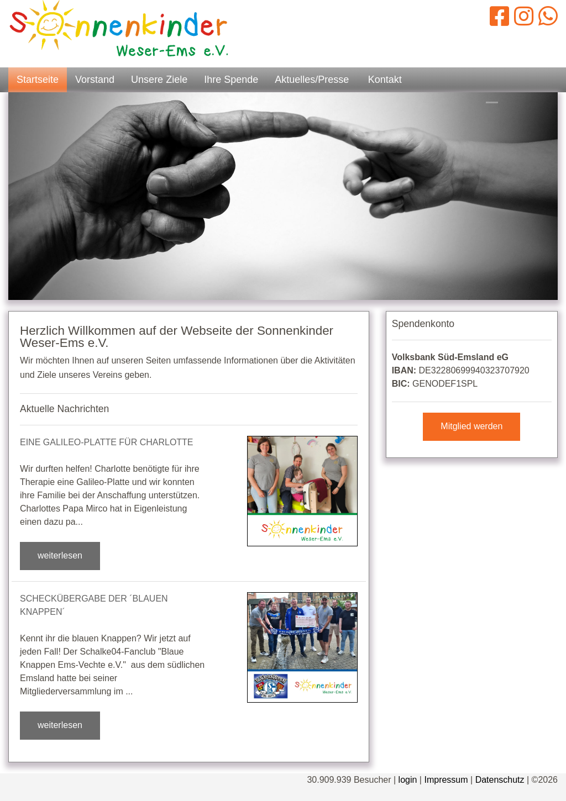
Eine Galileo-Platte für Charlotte (106, 442)
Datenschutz (500, 779)
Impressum (446, 779)
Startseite (38, 79)
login (408, 779)
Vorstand (94, 79)
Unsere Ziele (159, 79)
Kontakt (385, 79)
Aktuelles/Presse (312, 79)
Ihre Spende (231, 79)
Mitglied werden (471, 426)
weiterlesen (60, 555)
